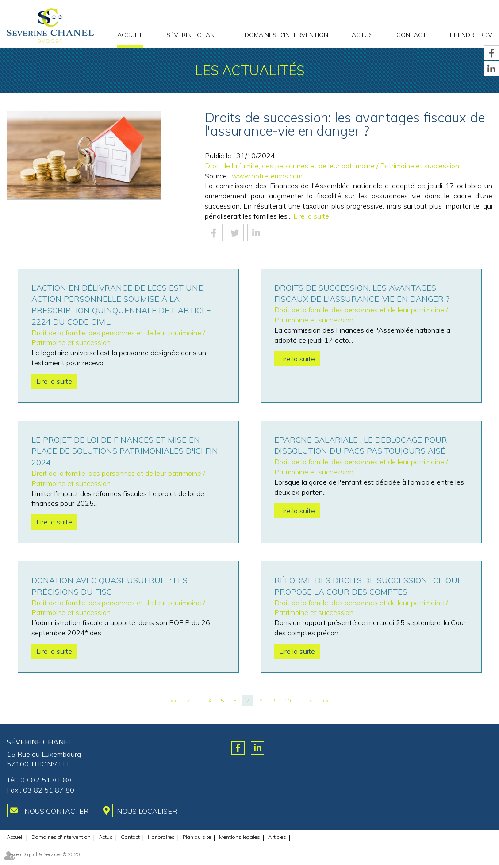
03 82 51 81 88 (46, 779)
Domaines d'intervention (286, 35)
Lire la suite (311, 216)
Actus (362, 35)
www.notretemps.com (267, 175)
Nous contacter (56, 811)
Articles (277, 837)
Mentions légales (239, 837)
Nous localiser (147, 811)
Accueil (130, 35)
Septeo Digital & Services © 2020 (43, 854)
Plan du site (197, 837)
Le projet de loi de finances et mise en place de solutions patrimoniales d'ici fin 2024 (124, 451)
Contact (411, 35)
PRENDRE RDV (471, 35)
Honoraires (161, 837)
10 (287, 700)
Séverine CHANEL (193, 35)
